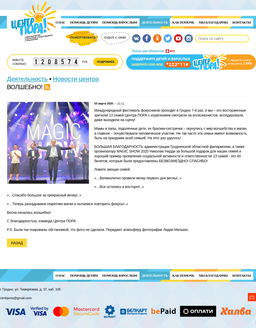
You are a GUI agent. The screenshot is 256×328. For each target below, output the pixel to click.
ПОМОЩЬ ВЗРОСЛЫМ (119, 22)
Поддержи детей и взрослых (191, 59)
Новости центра (76, 78)
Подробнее (106, 61)
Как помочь (183, 22)
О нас (60, 22)
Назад (17, 243)
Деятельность (155, 22)
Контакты (241, 22)
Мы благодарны (213, 22)
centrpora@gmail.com (15, 298)
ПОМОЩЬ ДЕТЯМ (84, 22)
